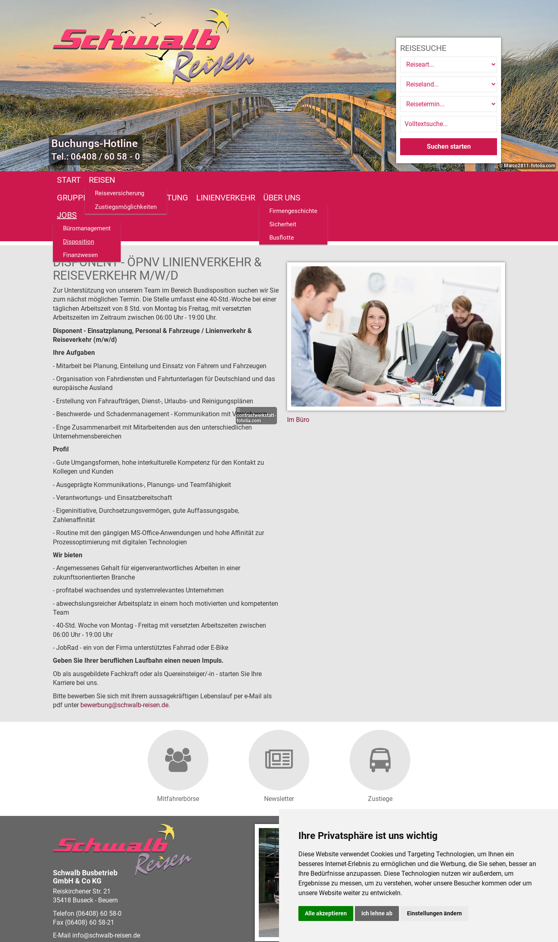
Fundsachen (428, 180)
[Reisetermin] (448, 104)
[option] (279, 85)
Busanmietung (224, 180)
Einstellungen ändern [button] (434, 913)
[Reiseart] (448, 64)
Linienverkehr (291, 180)
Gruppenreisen (154, 180)
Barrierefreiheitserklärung (241, 912)
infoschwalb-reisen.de (106, 883)
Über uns (348, 180)
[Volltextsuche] (448, 124)
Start (69, 180)
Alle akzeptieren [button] (326, 913)
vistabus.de (100, 921)
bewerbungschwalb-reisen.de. (125, 652)
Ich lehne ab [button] (376, 913)
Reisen (102, 180)
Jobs (384, 180)
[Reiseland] (448, 84)
